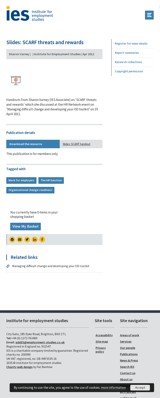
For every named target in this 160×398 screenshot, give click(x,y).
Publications (129, 354)
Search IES (127, 367)
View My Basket (25, 226)
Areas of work (129, 335)
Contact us (127, 373)
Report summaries (127, 53)
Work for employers (21, 180)
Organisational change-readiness (30, 190)
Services (125, 341)
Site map (102, 341)
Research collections (128, 62)
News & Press (129, 360)
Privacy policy (101, 349)
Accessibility (104, 335)
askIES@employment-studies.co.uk (40, 342)
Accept (140, 387)
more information (113, 387)
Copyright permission (129, 71)
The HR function (51, 180)
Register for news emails (131, 43)
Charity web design (19, 367)
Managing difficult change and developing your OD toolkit (50, 266)
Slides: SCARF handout (76, 144)
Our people (127, 348)
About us (126, 379)
